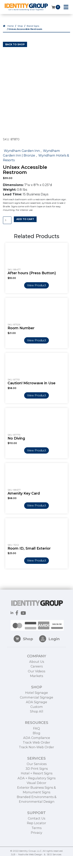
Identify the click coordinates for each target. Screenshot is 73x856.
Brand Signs (33, 26)
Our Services (37, 775)
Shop (20, 26)
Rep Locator (36, 835)
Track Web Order (36, 754)
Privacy (36, 844)
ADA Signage (36, 713)
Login (49, 650)
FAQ (36, 740)
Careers (37, 678)
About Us (36, 673)
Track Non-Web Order (36, 759)
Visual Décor (36, 794)
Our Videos (36, 683)
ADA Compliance (36, 749)
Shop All (36, 723)
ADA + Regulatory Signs (36, 790)
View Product (36, 285)
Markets (36, 687)
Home (10, 26)
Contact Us (36, 830)
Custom (36, 718)
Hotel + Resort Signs (36, 785)
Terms (36, 839)
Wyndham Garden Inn (22, 151)
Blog (36, 745)
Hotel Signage (36, 704)
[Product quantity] (7, 220)
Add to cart (25, 219)
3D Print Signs (37, 780)
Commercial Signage (36, 709)
